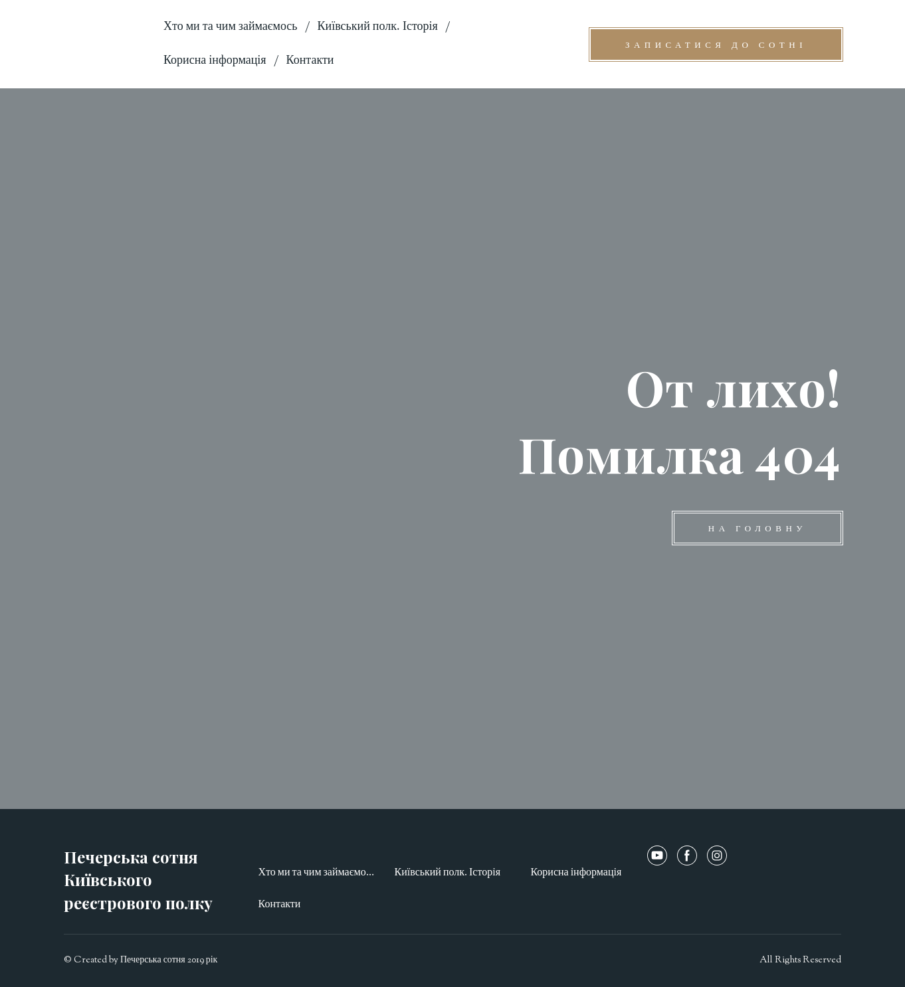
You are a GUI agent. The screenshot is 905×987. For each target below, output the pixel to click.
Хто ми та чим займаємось (230, 27)
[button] (716, 44)
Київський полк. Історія (378, 27)
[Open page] (104, 44)
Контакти (310, 61)
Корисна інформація (214, 61)
